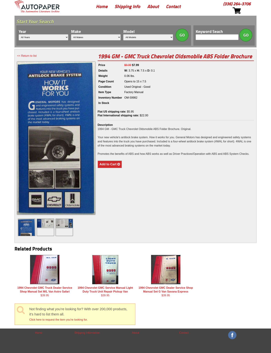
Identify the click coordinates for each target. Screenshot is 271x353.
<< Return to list (27, 55)
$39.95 (44, 276)
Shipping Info (127, 6)
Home (102, 6)
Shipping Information (87, 332)
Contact (173, 6)
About (153, 6)
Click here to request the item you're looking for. (58, 319)
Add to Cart (110, 164)
